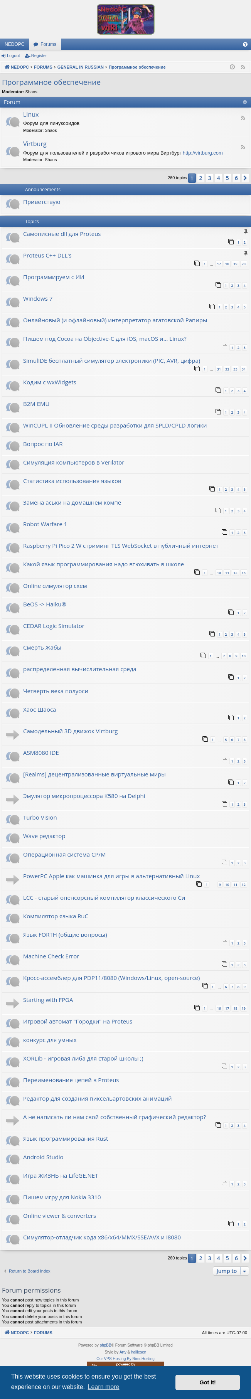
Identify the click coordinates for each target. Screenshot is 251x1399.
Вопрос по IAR (42, 444)
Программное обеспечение (51, 82)
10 (219, 572)
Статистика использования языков (72, 481)
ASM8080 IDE (41, 752)
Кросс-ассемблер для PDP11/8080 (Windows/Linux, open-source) (111, 977)
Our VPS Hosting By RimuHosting (125, 1359)
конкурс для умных (50, 1040)
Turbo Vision (40, 817)
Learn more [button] (104, 1387)
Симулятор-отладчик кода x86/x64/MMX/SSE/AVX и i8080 (102, 1237)
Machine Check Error (51, 956)
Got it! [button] (208, 1382)
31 (219, 369)
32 (227, 369)
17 (219, 263)
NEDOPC (14, 44)
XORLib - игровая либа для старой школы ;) (83, 1058)
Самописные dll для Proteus (62, 233)
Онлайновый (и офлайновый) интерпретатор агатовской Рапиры (115, 320)
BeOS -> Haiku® (44, 604)
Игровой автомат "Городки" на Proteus (77, 1021)
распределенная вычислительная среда (79, 669)
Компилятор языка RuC (55, 916)
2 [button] (200, 178)
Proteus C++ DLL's (47, 255)
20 (244, 263)
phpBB (105, 1345)
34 (244, 369)
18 (227, 263)
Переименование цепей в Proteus (71, 1080)
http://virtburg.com (203, 153)
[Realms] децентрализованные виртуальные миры (94, 774)
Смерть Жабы (42, 647)
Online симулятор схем (55, 585)
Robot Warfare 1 (45, 524)
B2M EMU (36, 403)
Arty (123, 1352)
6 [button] (236, 178)
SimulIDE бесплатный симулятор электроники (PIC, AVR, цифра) (111, 360)
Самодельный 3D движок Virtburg (70, 731)
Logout (13, 55)
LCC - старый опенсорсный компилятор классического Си (104, 897)
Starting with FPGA (48, 999)
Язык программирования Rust (65, 1138)
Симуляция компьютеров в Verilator (74, 462)
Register (39, 55)
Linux (31, 114)
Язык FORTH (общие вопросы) (65, 934)
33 (235, 369)
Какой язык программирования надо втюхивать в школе (103, 564)
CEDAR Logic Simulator (53, 626)
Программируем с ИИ (53, 277)
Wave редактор (44, 836)
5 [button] (227, 178)
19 (235, 263)
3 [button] (209, 178)
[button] (245, 178)
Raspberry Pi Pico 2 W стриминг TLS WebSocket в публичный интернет (121, 545)
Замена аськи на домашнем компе (72, 502)
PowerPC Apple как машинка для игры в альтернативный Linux (111, 876)
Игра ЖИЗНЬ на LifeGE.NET (60, 1175)
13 (244, 572)
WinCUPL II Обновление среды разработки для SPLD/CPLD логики (115, 425)
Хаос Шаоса (39, 709)
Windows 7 (37, 298)
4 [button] (218, 178)
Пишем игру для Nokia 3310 (62, 1197)
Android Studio (43, 1157)
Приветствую (42, 201)
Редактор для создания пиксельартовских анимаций (97, 1098)
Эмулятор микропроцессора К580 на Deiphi (84, 796)
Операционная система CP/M (64, 854)
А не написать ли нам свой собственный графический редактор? (114, 1117)
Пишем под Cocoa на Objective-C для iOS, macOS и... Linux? (105, 338)
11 (227, 572)
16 (219, 1008)
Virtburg (35, 144)
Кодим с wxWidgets (49, 382)
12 (235, 572)
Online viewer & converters (59, 1215)
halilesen (138, 1352)
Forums (48, 44)
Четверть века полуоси (55, 691)
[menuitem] (245, 44)
